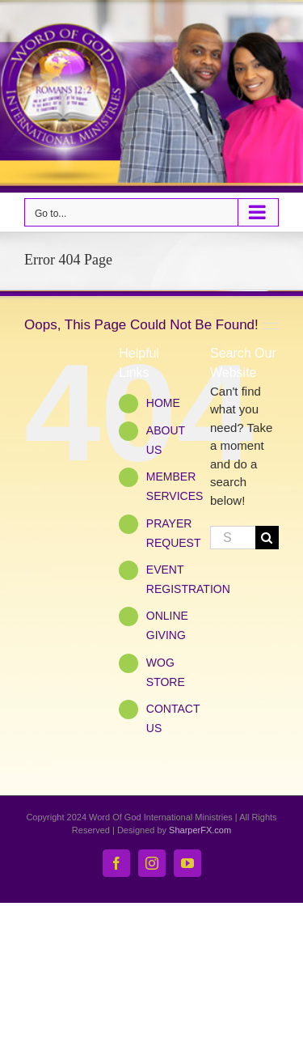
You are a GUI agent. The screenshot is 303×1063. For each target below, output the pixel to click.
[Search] (267, 537)
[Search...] (232, 537)
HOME (163, 402)
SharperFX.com (200, 830)
